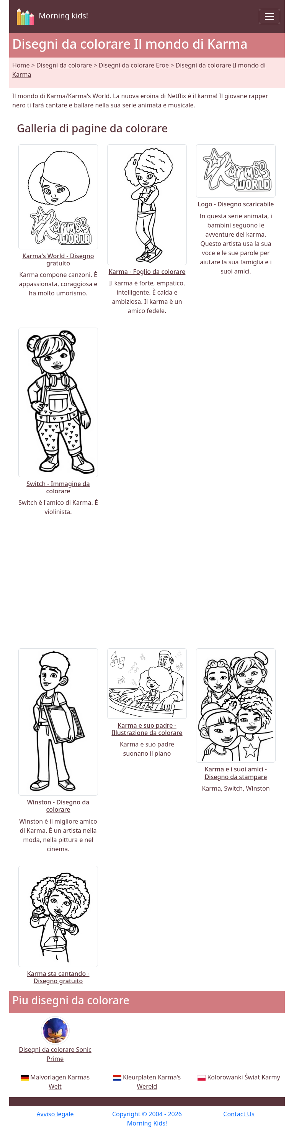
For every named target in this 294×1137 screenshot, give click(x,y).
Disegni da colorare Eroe (134, 65)
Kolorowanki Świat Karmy (243, 1077)
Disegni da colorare (64, 65)
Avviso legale (55, 1114)
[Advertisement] (147, 582)
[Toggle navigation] (269, 16)
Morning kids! (51, 16)
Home (21, 65)
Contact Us (238, 1114)
